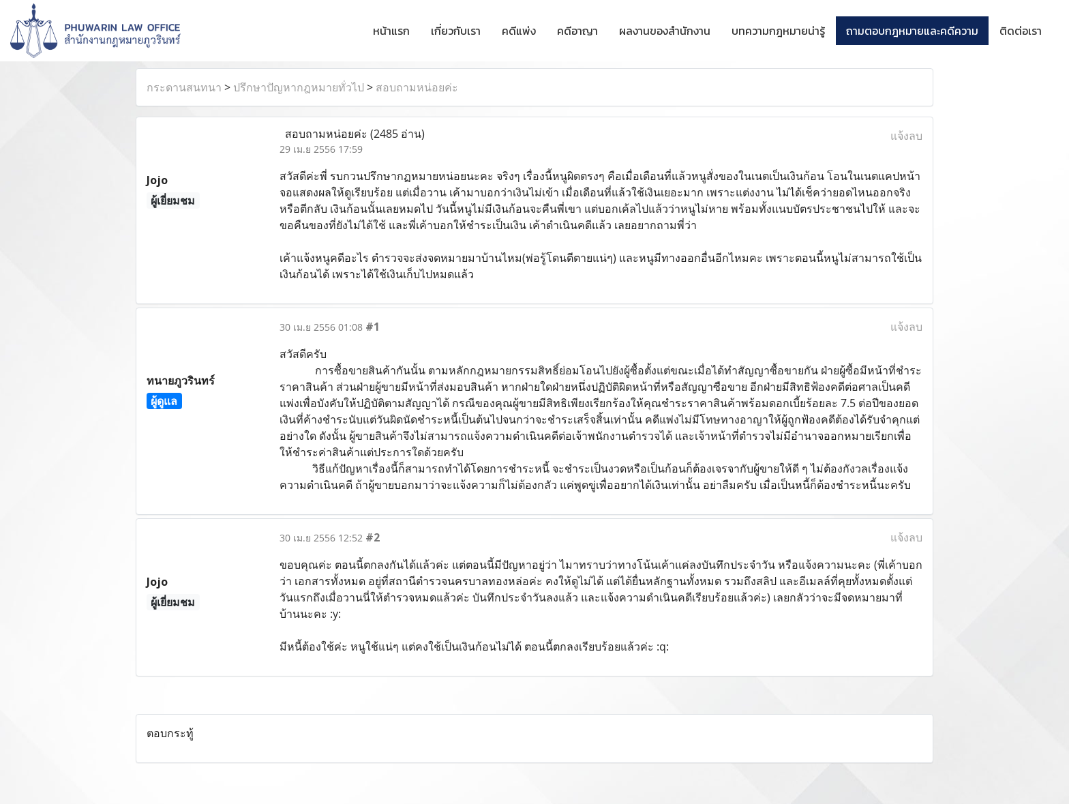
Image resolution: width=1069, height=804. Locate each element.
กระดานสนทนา (184, 87)
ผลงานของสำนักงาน (664, 31)
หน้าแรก (391, 31)
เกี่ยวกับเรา (456, 31)
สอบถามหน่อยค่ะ (417, 87)
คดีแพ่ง (519, 31)
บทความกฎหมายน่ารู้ (778, 31)
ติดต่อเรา (1020, 31)
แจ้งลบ (906, 135)
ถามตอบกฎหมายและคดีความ (912, 31)
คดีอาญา (577, 31)
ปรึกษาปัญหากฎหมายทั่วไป (298, 87)
